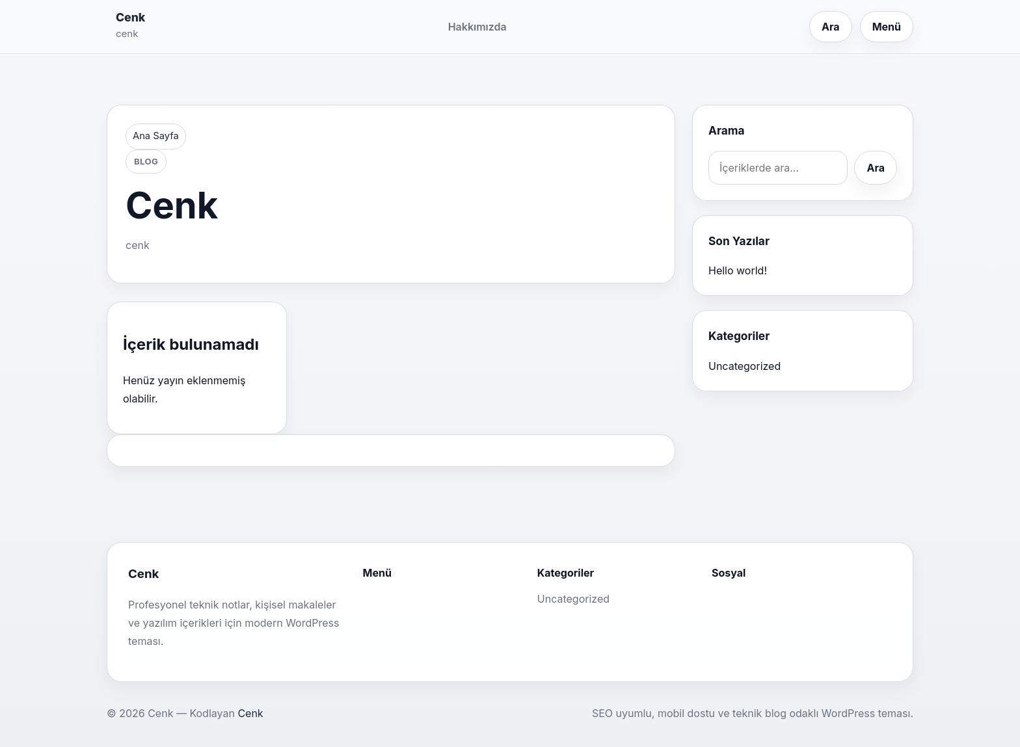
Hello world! (737, 270)
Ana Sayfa (156, 136)
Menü (886, 26)
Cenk (130, 17)
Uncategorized (744, 366)
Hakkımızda (477, 26)
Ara (831, 26)
